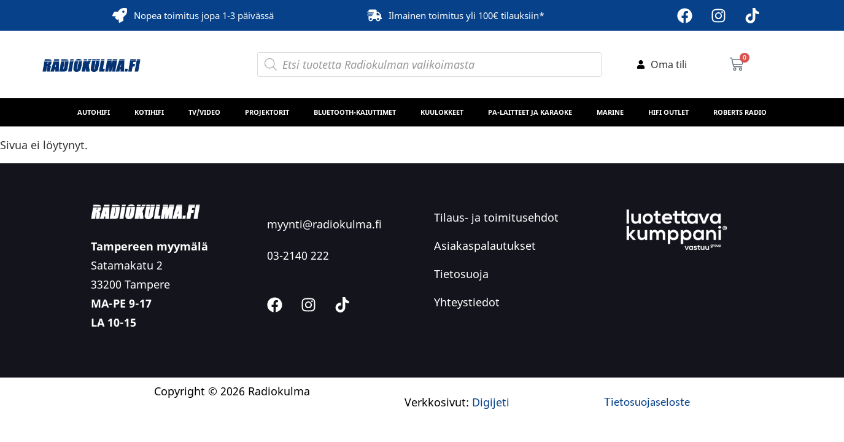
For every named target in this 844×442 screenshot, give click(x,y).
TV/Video (204, 112)
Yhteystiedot (467, 302)
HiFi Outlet (668, 112)
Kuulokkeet (441, 112)
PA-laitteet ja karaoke (530, 112)
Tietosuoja (461, 273)
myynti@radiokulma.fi (324, 224)
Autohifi (93, 112)
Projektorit (267, 112)
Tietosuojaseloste (647, 401)
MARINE (610, 112)
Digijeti (490, 402)
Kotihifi (149, 112)
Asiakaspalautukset (485, 245)
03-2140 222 (298, 255)
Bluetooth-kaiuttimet (355, 112)
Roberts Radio (740, 112)
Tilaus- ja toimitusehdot (496, 217)
